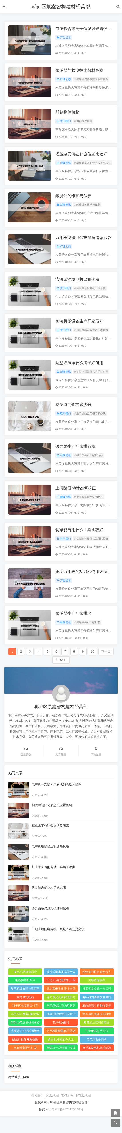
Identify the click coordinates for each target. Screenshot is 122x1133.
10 (92, 668)
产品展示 (64, 38)
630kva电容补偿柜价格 (25, 1039)
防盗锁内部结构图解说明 (49, 904)
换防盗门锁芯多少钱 (74, 415)
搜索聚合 (37, 1112)
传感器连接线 (96, 997)
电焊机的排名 (61, 1039)
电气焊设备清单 (96, 1056)
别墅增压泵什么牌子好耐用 (80, 372)
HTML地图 (83, 1112)
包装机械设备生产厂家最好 (80, 329)
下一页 (106, 668)
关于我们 (64, 124)
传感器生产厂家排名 (74, 630)
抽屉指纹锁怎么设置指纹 (61, 1031)
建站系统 (19, 1094)
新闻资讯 (64, 166)
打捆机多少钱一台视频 (96, 1005)
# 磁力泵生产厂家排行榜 (89, 467)
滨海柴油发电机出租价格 (78, 286)
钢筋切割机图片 (26, 997)
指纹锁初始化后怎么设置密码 (52, 822)
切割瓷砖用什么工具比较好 (80, 544)
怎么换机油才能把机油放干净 (96, 1031)
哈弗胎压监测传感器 (96, 1039)
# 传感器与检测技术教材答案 (92, 81)
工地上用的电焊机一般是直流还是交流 (58, 946)
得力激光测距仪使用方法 (61, 1014)
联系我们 (64, 424)
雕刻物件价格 (68, 115)
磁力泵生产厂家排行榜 (76, 458)
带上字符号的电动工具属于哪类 (54, 884)
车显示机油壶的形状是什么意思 (61, 1023)
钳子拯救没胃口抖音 (26, 1022)
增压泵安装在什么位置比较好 (82, 158)
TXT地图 (67, 1112)
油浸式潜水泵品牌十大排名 (61, 989)
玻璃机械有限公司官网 (25, 1005)
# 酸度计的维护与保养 (88, 209)
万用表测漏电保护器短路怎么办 (84, 244)
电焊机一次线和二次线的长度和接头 (57, 801)
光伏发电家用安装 (96, 1047)
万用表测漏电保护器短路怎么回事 (61, 1048)
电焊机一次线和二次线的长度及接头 (61, 1065)
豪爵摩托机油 (25, 1014)
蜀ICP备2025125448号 (67, 1126)
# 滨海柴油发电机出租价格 (90, 295)
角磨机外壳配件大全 (61, 1056)
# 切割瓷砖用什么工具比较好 (92, 552)
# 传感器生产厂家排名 (88, 638)
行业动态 (64, 81)
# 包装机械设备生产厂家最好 (92, 338)
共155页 (61, 677)
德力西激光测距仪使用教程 (51, 925)
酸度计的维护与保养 (74, 201)
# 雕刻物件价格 (84, 124)
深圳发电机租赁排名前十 (61, 1006)
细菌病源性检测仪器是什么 (96, 1023)
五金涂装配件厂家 (25, 1064)
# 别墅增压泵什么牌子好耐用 (92, 381)
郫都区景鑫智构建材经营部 (61, 6)
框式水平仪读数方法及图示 (51, 842)
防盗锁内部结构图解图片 (25, 1048)
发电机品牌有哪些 (25, 988)
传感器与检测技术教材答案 (80, 72)
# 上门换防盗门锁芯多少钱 (90, 424)
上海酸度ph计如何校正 (76, 501)
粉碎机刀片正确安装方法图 (96, 989)
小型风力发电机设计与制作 (25, 1031)
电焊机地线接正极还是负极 (51, 863)
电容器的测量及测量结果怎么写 (96, 1014)
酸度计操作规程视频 (26, 1056)
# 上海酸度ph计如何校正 (89, 510)
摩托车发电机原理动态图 (96, 1065)
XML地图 (52, 1112)
